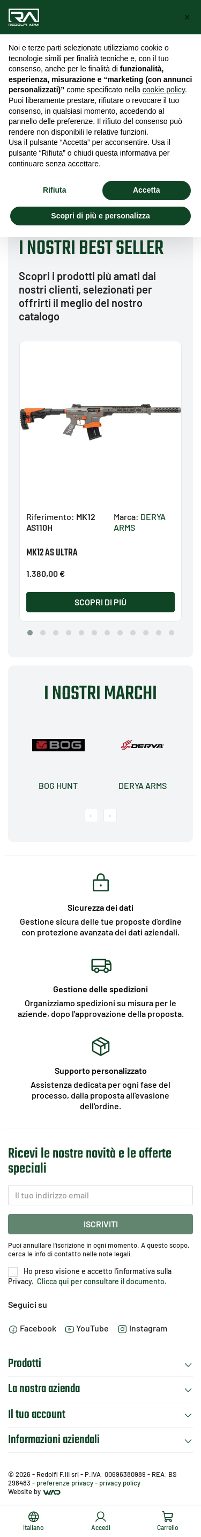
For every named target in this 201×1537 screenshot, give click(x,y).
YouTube (87, 1328)
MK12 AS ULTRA (52, 553)
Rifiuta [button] (54, 190)
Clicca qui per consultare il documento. (101, 1281)
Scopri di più (100, 602)
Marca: (126, 516)
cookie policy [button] (164, 89)
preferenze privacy (64, 1483)
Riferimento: (50, 516)
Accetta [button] (146, 190)
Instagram (142, 1328)
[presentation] (91, 815)
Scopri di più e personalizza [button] (100, 215)
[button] (30, 632)
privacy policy (119, 1483)
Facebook (32, 1328)
